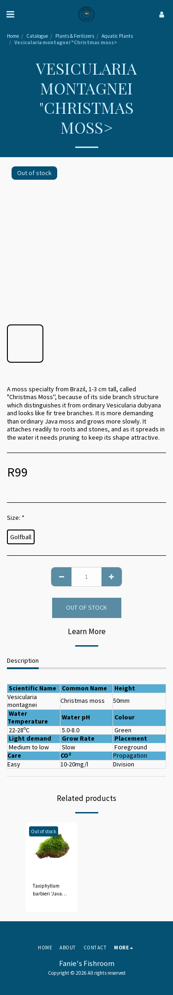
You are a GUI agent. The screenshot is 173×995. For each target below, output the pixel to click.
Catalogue (37, 36)
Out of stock (86, 607)
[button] (10, 14)
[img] (51, 849)
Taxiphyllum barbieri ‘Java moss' (47, 890)
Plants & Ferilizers (74, 36)
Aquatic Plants (117, 36)
